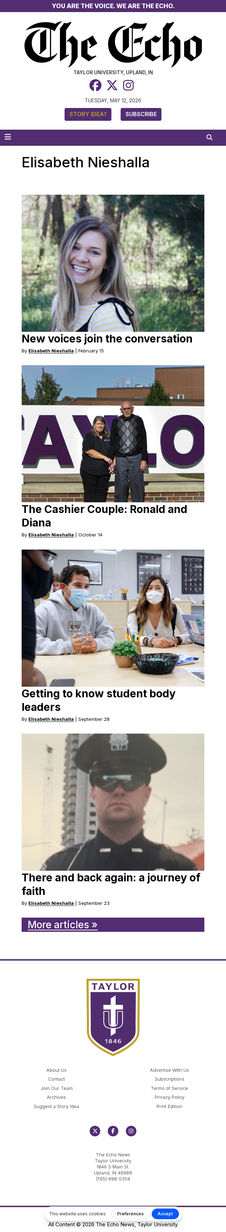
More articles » (63, 925)
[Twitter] (112, 85)
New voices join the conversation (107, 338)
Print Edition (169, 1106)
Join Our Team (56, 1088)
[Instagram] (128, 85)
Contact (56, 1079)
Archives (56, 1097)
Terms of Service (169, 1088)
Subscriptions (169, 1079)
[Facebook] (95, 85)
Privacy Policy (169, 1097)
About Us (56, 1070)
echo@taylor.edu (113, 1147)
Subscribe (141, 114)
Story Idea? (88, 114)
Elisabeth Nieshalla (51, 350)
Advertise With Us (169, 1070)
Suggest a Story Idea (56, 1106)
